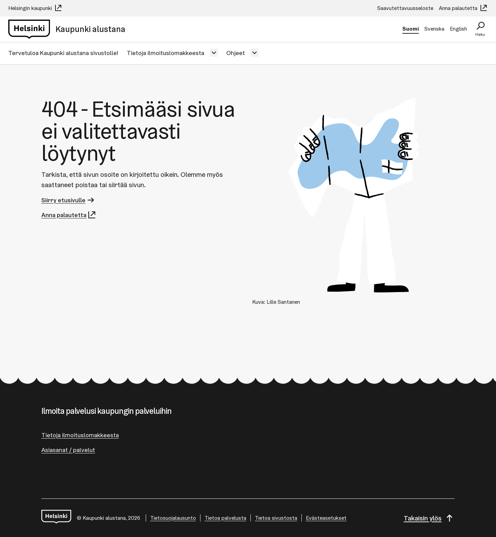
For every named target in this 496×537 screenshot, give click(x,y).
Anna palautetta (463, 8)
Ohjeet (235, 53)
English (458, 28)
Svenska (434, 28)
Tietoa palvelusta (225, 518)
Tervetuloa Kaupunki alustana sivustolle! (63, 53)
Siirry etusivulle (68, 200)
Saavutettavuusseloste (405, 8)
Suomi (410, 28)
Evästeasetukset (326, 518)
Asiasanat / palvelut (68, 450)
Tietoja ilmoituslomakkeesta (165, 53)
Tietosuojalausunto (173, 518)
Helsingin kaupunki (35, 8)
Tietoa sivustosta (276, 518)
